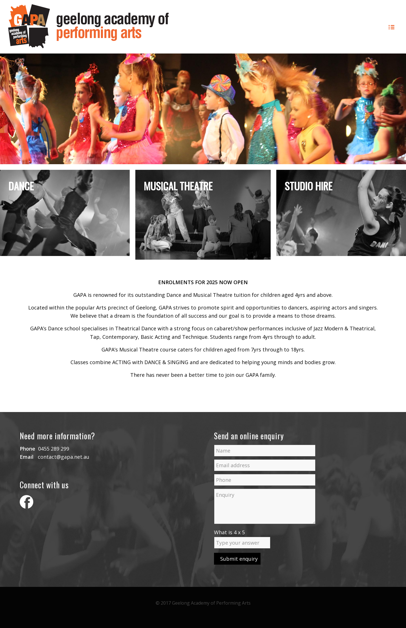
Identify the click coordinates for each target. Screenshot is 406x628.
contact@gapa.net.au (63, 456)
